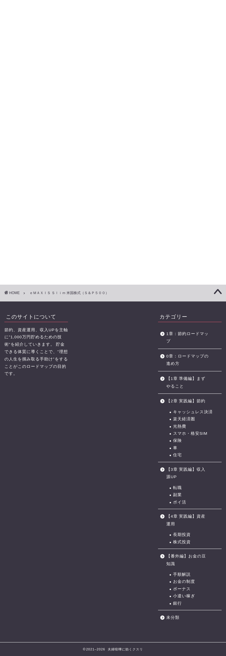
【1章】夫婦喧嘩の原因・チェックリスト (45, 40)
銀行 (177, 603)
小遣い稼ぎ (184, 596)
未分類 (173, 617)
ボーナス (182, 589)
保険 (177, 440)
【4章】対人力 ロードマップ (121, 40)
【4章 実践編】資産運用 (185, 520)
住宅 (177, 455)
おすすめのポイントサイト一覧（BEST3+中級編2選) (175, 40)
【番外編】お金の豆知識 (186, 560)
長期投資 (182, 534)
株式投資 (182, 542)
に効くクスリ (113, 15)
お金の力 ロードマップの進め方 (145, 40)
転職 (177, 488)
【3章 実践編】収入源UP (185, 473)
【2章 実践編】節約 (185, 401)
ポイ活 (179, 502)
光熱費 (179, 426)
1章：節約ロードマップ (187, 338)
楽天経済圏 (184, 419)
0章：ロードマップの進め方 (187, 360)
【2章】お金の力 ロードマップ (70, 40)
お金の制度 (184, 581)
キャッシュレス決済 (193, 412)
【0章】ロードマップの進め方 (19, 40)
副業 (177, 495)
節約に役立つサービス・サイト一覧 (207, 40)
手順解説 (182, 574)
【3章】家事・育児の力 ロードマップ (96, 40)
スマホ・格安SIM (190, 433)
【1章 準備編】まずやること (185, 382)
